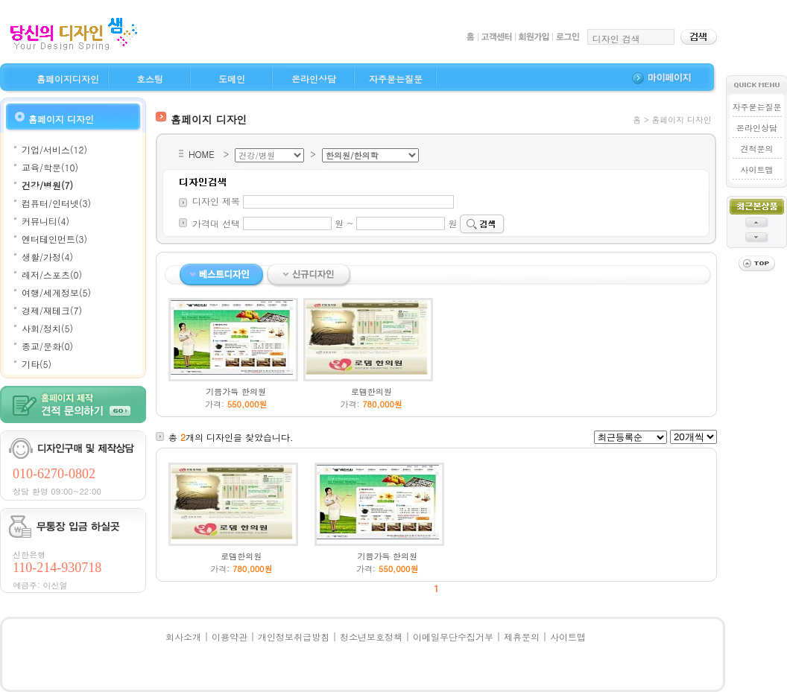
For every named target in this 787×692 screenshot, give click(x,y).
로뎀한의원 (371, 391)
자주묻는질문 (396, 78)
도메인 (231, 78)
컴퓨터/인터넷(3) (56, 203)
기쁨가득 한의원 (236, 391)
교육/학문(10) (50, 167)
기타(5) (36, 364)
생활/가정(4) (47, 256)
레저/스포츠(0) (52, 274)
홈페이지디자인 (68, 78)
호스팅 (149, 78)
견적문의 (756, 148)
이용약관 (229, 636)
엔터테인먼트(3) (54, 238)
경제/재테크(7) (52, 310)
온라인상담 (313, 78)
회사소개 (183, 636)
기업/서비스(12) (54, 149)
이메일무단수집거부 (453, 636)
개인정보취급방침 (293, 636)
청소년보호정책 (371, 636)
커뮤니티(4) (45, 221)
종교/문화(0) (47, 346)
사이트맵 (756, 169)
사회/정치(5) (47, 328)
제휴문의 (522, 636)
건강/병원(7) (47, 185)
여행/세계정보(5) (56, 292)
